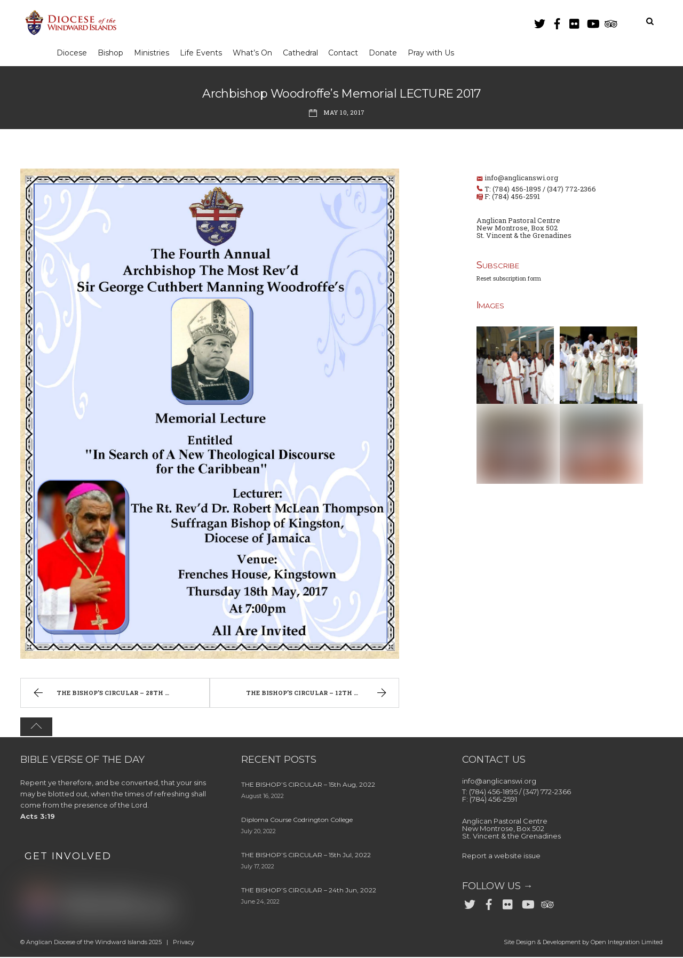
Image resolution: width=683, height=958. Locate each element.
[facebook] (557, 22)
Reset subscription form (508, 279)
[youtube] (592, 22)
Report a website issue (501, 856)
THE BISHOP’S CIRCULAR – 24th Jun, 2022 (308, 892)
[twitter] (539, 22)
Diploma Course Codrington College (297, 821)
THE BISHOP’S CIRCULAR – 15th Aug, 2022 (308, 786)
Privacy (183, 943)
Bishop (112, 53)
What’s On (256, 53)
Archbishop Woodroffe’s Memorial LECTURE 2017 (341, 94)
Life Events (204, 53)
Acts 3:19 (37, 817)
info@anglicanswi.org (521, 178)
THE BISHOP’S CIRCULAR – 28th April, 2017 (116, 695)
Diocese (72, 53)
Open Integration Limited (627, 943)
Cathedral (305, 53)
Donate (390, 53)
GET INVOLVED (68, 857)
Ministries (153, 53)
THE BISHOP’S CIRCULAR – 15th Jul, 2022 (306, 856)
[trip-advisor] (609, 22)
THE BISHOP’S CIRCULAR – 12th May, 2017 (317, 695)
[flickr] (574, 22)
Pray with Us (439, 53)
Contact (349, 53)
